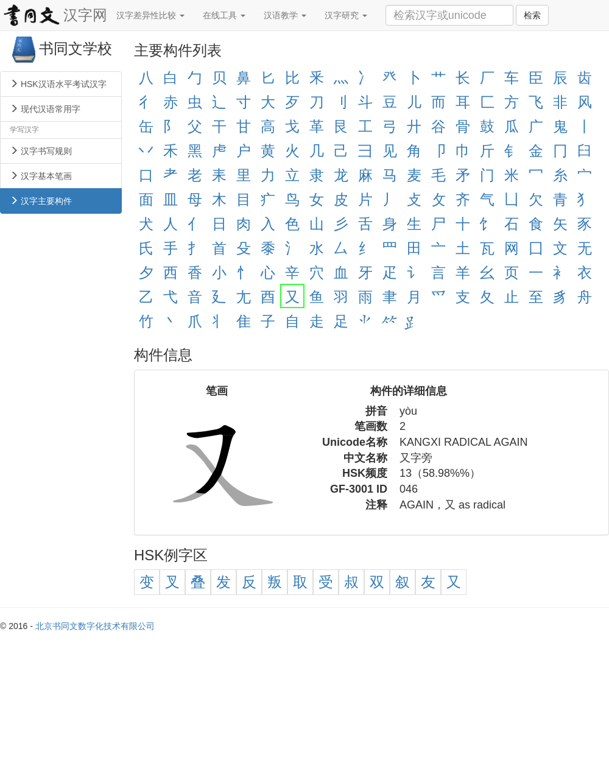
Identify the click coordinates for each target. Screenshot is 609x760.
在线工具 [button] (224, 15)
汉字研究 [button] (346, 15)
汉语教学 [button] (285, 15)
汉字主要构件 (41, 201)
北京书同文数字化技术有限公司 (95, 626)
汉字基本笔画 (41, 176)
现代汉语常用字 (45, 109)
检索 (532, 15)
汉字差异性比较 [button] (150, 15)
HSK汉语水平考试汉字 (58, 84)
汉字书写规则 (41, 151)
